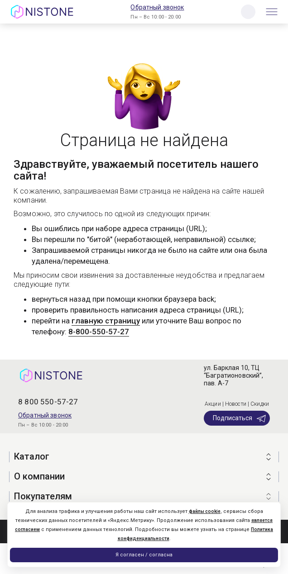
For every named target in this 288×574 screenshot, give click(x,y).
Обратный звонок (157, 7)
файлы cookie (205, 511)
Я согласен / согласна (144, 555)
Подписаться (240, 418)
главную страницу (106, 320)
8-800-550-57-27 (98, 331)
